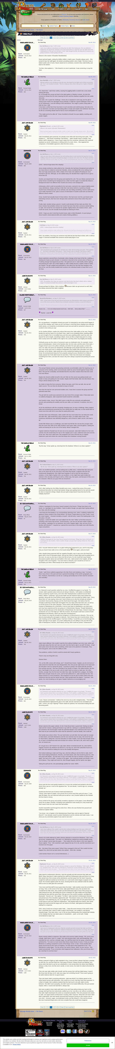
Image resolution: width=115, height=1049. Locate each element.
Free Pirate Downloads (82, 1024)
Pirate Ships (60, 1026)
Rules (73, 26)
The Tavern (39, 30)
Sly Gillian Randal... (27, 504)
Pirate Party (70, 1026)
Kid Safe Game (70, 1021)
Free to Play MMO (60, 1021)
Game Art (60, 1028)
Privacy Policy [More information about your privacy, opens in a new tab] (17, 1044)
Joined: (21, 55)
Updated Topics (53, 26)
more (93, 79)
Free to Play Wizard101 (49, 1023)
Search (44, 26)
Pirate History (82, 1025)
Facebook (72, 19)
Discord (64, 14)
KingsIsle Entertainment (84, 1)
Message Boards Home (27, 30)
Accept (88, 1045)
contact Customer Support (66, 16)
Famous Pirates (82, 1026)
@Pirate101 (65, 19)
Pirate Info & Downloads (82, 1021)
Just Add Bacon (27, 123)
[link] (54, 1032)
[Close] (112, 1043)
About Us (49, 1025)
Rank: (20, 54)
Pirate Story (60, 1024)
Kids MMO (70, 1025)
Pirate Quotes (82, 1028)
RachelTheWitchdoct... (27, 295)
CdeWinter (27, 151)
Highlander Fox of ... (27, 43)
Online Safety (70, 1024)
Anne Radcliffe (27, 276)
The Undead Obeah (27, 77)
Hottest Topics (65, 26)
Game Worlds (60, 1025)
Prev (42, 37)
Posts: (20, 57)
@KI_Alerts (86, 19)
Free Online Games (49, 1020)
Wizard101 (95, 1)
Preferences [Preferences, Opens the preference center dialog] (88, 1040)
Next (62, 37)
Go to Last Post (70, 37)
